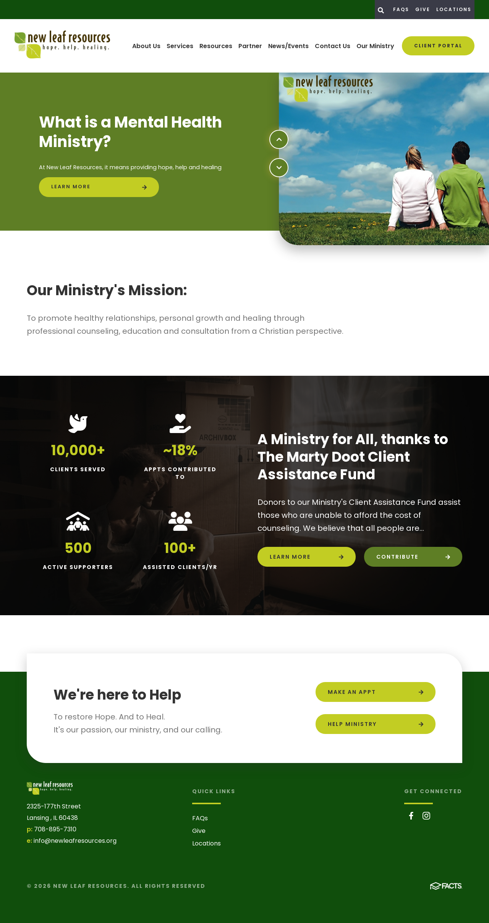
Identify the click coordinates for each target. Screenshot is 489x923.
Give (422, 9)
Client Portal (438, 45)
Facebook (411, 816)
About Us (146, 46)
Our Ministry (375, 46)
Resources (215, 46)
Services (180, 46)
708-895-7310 (55, 829)
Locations (453, 9)
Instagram (426, 816)
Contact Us (332, 46)
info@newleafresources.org (75, 840)
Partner (250, 46)
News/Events (288, 46)
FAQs (401, 9)
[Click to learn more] (99, 187)
